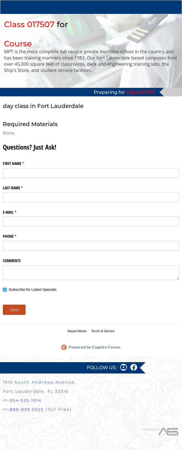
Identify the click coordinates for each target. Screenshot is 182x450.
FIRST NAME (20, 163)
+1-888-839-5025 (23, 409)
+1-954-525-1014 (22, 400)
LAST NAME (19, 188)
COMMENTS (12, 260)
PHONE (16, 236)
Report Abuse (77, 331)
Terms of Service (102, 331)
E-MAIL (16, 212)
